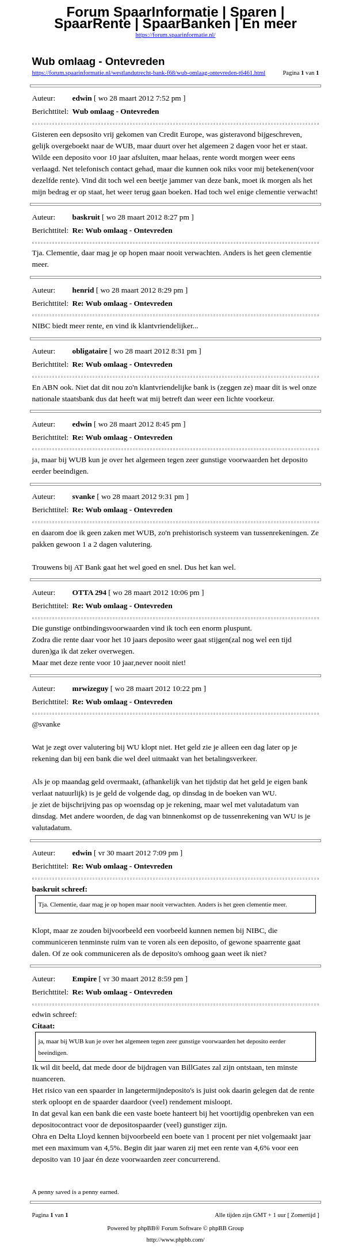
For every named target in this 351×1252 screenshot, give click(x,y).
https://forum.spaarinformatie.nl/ (175, 35)
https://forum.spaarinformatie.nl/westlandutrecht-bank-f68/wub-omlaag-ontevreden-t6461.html (149, 73)
